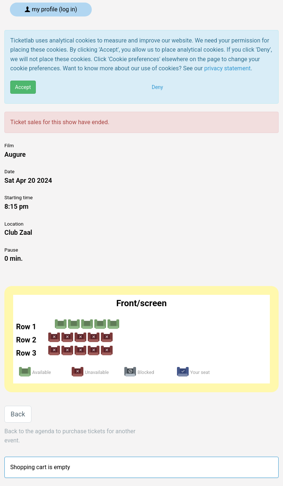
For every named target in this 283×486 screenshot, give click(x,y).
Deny (157, 87)
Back (18, 414)
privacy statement (227, 68)
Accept (23, 87)
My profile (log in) (50, 9)
